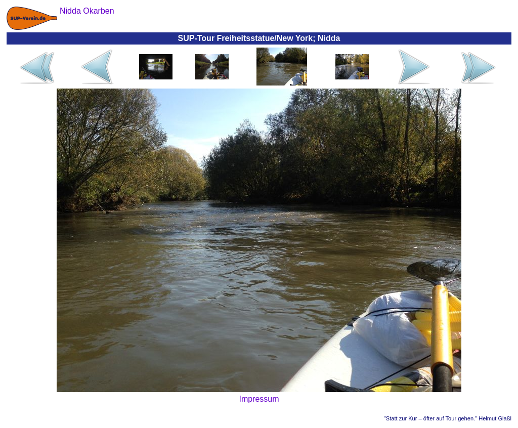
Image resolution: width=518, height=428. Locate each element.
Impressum (259, 399)
